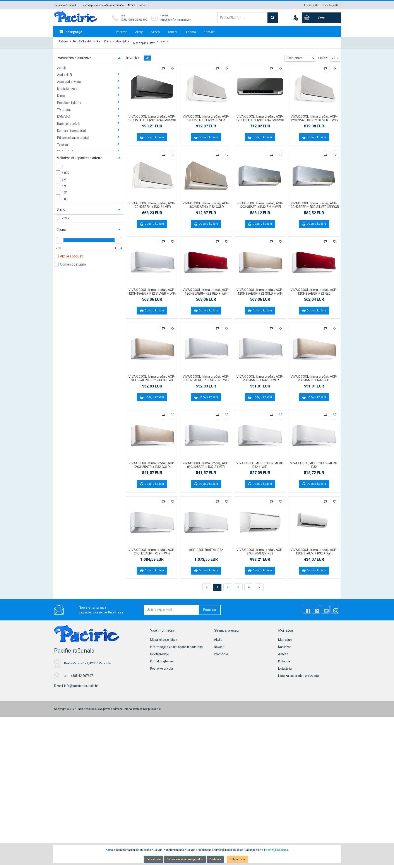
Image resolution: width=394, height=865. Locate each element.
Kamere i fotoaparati (71, 128)
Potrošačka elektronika (86, 41)
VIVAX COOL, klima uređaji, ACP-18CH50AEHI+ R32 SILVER (206, 115)
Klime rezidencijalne (116, 41)
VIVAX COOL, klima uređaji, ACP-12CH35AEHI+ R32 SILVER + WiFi (314, 115)
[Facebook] (313, 606)
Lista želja (285, 665)
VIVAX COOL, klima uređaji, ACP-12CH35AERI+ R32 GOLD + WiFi (259, 289)
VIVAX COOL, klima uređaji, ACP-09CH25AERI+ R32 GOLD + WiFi (151, 375)
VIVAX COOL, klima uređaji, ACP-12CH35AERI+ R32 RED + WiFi (206, 289)
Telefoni (63, 142)
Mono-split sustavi (144, 41)
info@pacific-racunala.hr (175, 19)
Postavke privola (161, 665)
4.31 (62, 189)
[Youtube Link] (328, 606)
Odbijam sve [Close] (237, 859)
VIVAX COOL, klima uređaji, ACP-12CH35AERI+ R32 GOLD (314, 375)
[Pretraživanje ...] (242, 17)
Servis (155, 32)
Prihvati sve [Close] (154, 859)
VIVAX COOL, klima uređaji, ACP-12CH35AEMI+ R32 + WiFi (314, 549)
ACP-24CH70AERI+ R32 (206, 547)
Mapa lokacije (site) (163, 637)
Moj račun (285, 637)
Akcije (131, 5)
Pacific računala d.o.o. (68, 5)
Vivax (62, 215)
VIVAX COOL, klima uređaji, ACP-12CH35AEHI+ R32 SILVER (151, 202)
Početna (121, 32)
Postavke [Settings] (215, 859)
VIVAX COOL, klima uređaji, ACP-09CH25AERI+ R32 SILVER (206, 462)
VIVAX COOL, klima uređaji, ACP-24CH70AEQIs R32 (259, 549)
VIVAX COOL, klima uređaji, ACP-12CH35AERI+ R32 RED (314, 289)
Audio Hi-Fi (64, 72)
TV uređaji (64, 107)
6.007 (62, 170)
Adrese (283, 651)
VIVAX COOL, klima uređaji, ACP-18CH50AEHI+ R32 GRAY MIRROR (152, 115)
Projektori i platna (69, 100)
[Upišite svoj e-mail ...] (171, 607)
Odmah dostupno (70, 261)
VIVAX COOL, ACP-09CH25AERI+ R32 (314, 462)
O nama (190, 32)
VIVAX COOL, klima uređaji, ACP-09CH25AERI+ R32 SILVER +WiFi (206, 375)
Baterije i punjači (68, 121)
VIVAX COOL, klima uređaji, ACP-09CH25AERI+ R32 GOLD (151, 462)
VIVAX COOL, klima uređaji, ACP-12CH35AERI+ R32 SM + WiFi (259, 202)
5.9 (61, 183)
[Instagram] (335, 606)
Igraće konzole (67, 86)
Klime (61, 93)
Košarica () (311, 5)
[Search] (272, 17)
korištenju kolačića (276, 849)
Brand (61, 207)
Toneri (142, 5)
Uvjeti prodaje (159, 651)
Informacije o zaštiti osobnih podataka (176, 644)
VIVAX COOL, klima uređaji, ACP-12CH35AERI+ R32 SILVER (259, 375)
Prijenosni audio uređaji (73, 135)
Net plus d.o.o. (152, 706)
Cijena (61, 227)
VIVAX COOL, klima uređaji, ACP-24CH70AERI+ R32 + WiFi (151, 549)
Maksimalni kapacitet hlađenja (79, 155)
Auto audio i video (69, 79)
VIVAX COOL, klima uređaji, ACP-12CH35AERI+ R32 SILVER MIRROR (314, 202)
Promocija (221, 651)
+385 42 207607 (82, 673)
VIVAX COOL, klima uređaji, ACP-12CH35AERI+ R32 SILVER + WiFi (152, 289)
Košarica (284, 658)
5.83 (62, 196)
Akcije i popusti (68, 253)
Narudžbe (284, 644)
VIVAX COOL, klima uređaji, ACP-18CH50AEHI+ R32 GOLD (206, 202)
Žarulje (62, 65)
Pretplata (209, 607)
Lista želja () (330, 5)
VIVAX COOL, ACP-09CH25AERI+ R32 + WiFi (260, 462)
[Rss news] (320, 606)
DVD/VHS (64, 114)
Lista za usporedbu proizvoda (298, 673)
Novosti (219, 644)
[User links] (295, 17)
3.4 (61, 176)
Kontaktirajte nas (161, 658)
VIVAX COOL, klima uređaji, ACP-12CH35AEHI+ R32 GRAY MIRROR (260, 115)
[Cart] (321, 17)
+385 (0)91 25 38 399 (133, 19)
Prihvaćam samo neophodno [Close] (185, 859)
